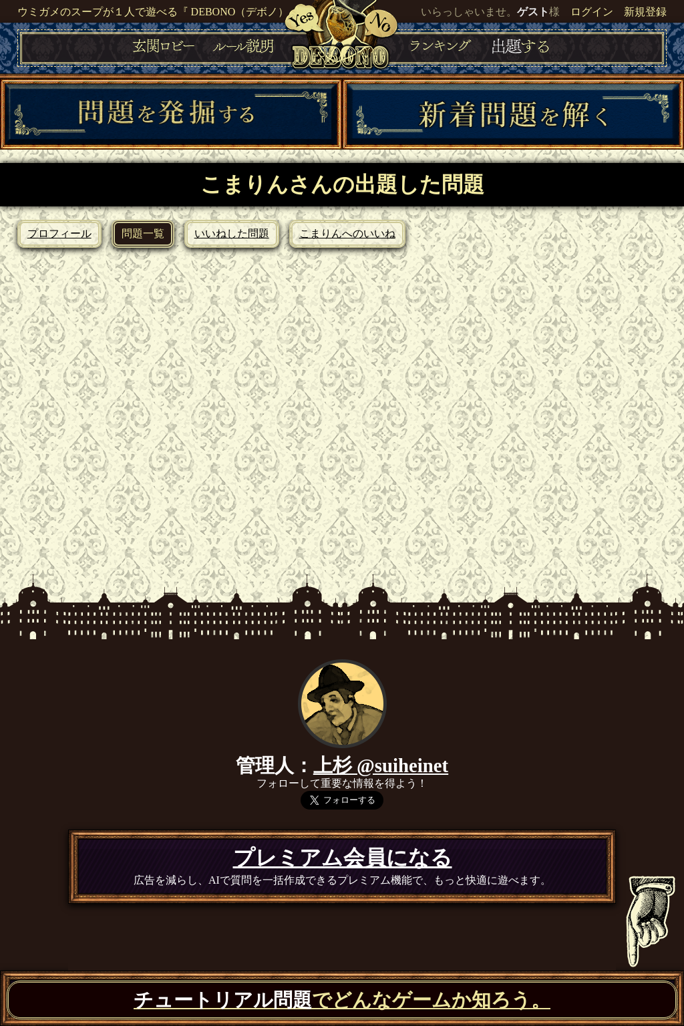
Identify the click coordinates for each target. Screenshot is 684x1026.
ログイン (591, 11)
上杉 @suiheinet (380, 765)
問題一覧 (143, 233)
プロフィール (59, 233)
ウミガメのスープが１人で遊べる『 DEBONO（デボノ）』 (158, 11)
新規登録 (645, 11)
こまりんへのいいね (347, 233)
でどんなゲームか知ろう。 (342, 1000)
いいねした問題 (231, 233)
